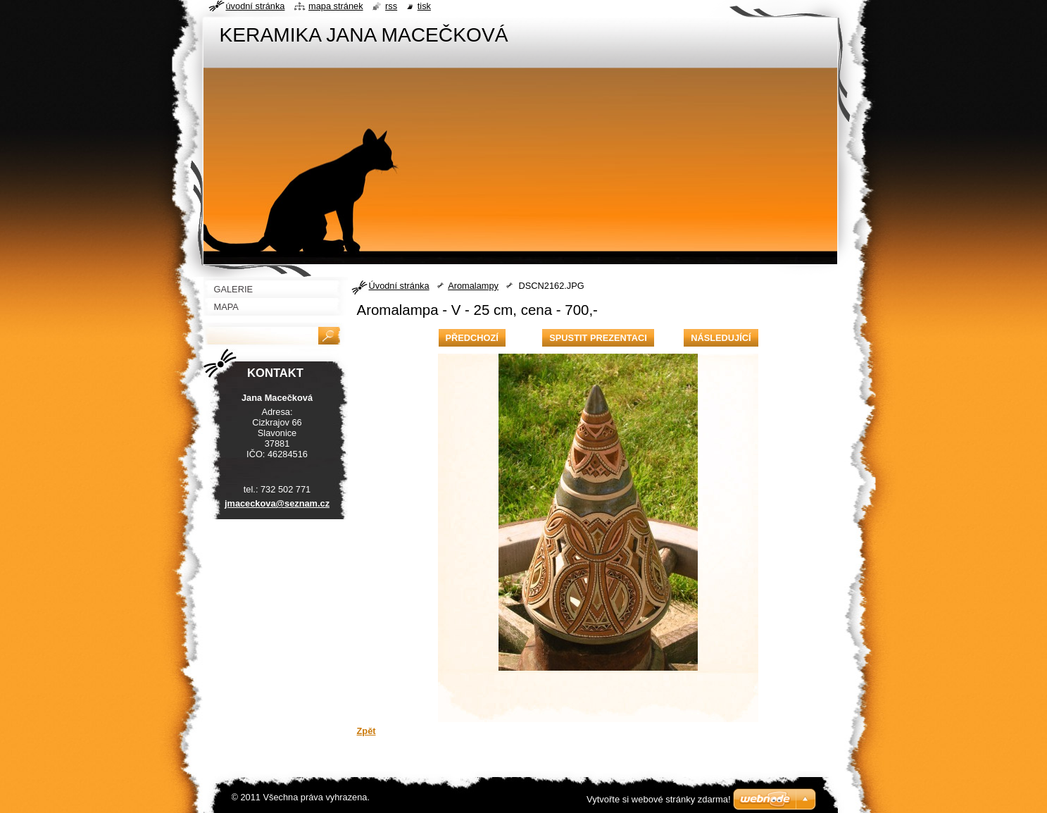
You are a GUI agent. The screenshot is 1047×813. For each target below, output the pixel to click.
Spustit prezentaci (597, 338)
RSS (391, 6)
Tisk (424, 6)
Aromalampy (473, 285)
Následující (721, 338)
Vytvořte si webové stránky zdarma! (659, 799)
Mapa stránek (335, 6)
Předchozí (472, 338)
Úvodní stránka (399, 285)
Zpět (366, 731)
